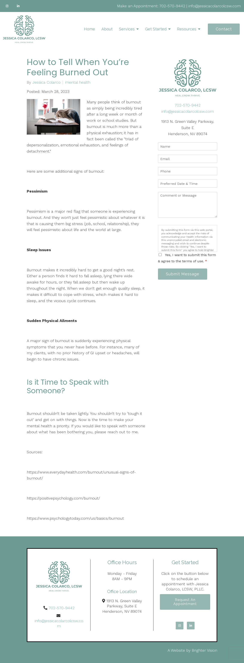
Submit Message (182, 274)
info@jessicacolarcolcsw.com (214, 6)
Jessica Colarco (46, 82)
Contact (224, 29)
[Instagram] (7, 6)
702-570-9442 (172, 6)
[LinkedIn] (18, 6)
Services (127, 29)
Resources (186, 29)
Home (89, 29)
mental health (77, 82)
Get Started (156, 29)
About (107, 29)
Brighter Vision (204, 650)
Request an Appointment (185, 602)
